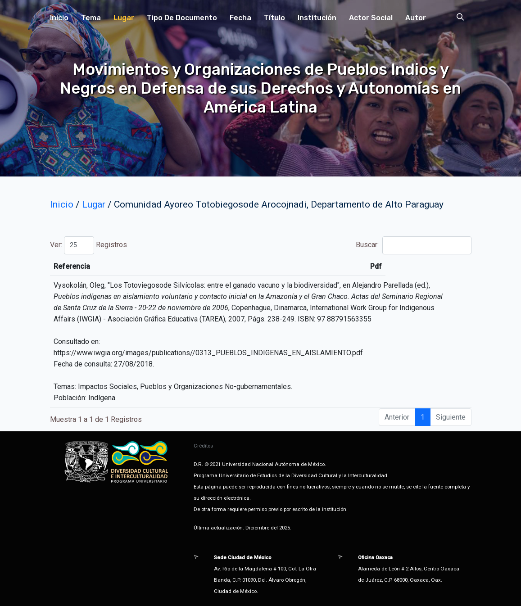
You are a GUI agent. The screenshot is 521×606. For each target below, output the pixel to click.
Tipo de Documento (182, 18)
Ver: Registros (88, 245)
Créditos (203, 446)
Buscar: (413, 245)
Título (274, 18)
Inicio (59, 18)
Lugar (123, 18)
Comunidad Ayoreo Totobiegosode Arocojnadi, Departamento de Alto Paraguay (279, 204)
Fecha (240, 18)
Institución (317, 18)
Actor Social (371, 18)
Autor (415, 18)
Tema (91, 18)
